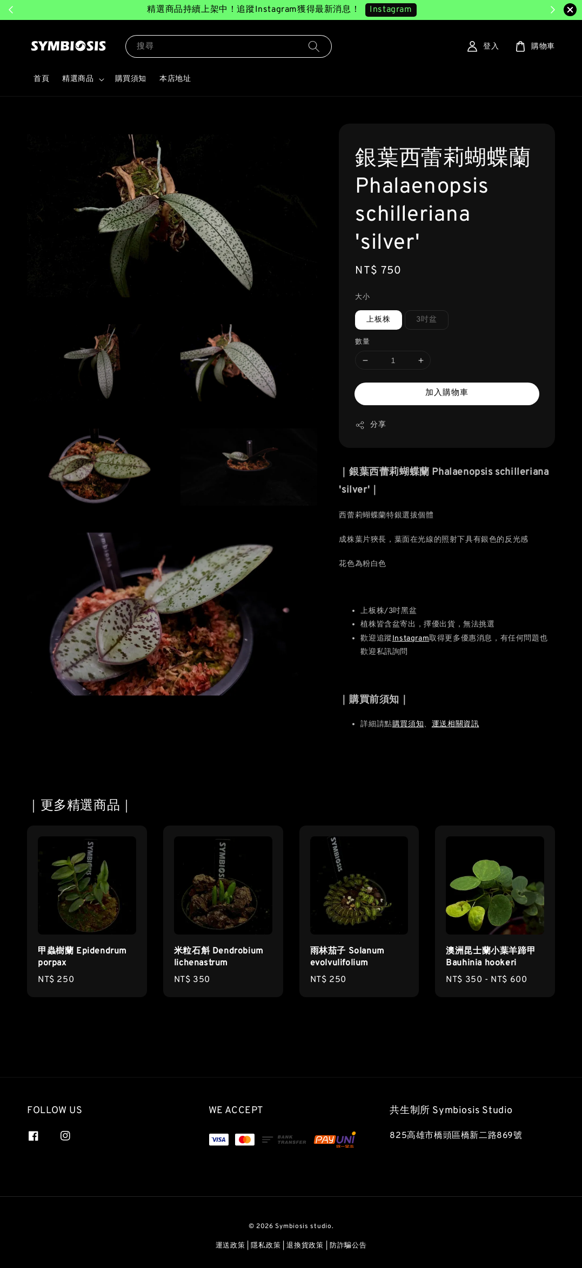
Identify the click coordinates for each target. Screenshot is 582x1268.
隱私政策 (265, 1246)
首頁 (41, 79)
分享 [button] (370, 425)
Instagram (410, 638)
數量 (362, 342)
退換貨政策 (305, 1246)
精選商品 (77, 79)
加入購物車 (447, 393)
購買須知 (130, 79)
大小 (362, 297)
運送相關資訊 (455, 724)
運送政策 (230, 1246)
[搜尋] (314, 46)
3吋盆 (426, 319)
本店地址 (175, 79)
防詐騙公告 (348, 1246)
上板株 (378, 319)
